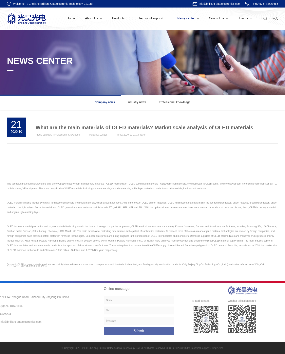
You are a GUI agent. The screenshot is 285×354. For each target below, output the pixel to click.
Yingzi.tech (217, 348)
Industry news (136, 102)
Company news (105, 102)
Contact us (216, 18)
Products (118, 18)
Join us (243, 18)
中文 (275, 18)
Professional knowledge (174, 102)
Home (71, 18)
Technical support (151, 18)
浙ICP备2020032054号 (178, 348)
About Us (91, 18)
